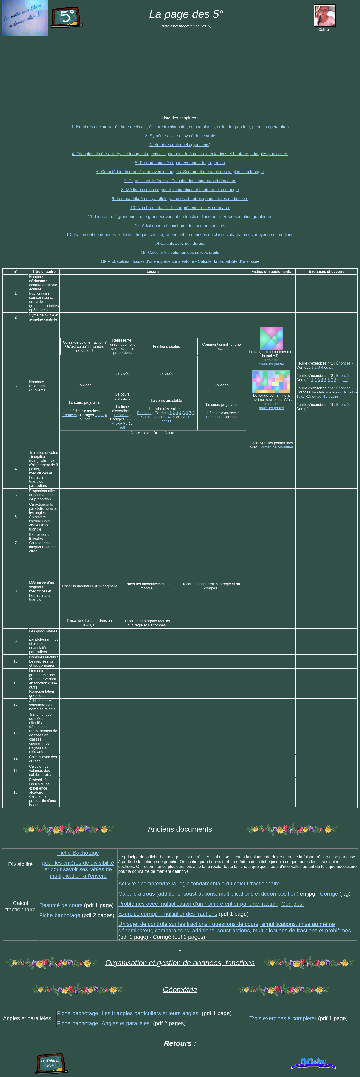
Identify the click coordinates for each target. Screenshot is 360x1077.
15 (173, 417)
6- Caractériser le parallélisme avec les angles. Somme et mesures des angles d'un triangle (180, 171)
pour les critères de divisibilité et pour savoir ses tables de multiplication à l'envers (78, 869)
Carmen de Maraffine (276, 447)
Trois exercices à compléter (283, 1018)
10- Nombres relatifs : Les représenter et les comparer (180, 207)
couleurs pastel (271, 364)
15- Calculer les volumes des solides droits (180, 252)
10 (147, 417)
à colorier (271, 360)
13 (162, 417)
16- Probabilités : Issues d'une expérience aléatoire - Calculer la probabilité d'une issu (179, 261)
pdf (87, 419)
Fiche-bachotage (59, 915)
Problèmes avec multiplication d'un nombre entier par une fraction (198, 904)
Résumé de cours (60, 905)
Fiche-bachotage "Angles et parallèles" (104, 1023)
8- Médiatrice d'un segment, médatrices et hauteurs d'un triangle (180, 189)
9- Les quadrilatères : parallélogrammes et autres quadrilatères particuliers (180, 198)
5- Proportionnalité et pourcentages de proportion (180, 163)
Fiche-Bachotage (78, 853)
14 (168, 417)
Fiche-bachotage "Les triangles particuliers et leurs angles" (128, 1013)
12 (157, 417)
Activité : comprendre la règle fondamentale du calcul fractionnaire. (199, 883)
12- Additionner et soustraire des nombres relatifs (180, 225)
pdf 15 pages (328, 396)
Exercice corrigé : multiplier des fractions (167, 914)
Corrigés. (292, 904)
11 (152, 417)
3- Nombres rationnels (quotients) (180, 145)
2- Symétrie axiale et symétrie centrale (180, 136)
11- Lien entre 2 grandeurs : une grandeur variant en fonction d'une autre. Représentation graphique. (180, 216)
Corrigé (329, 893)
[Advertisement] (180, 71)
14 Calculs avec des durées (180, 243)
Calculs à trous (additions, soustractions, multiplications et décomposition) (208, 893)
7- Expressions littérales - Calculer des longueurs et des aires (180, 180)
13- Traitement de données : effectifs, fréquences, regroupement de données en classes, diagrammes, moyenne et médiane (179, 234)
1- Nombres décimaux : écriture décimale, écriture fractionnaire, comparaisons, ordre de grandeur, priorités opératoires (180, 127)
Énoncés (69, 415)
